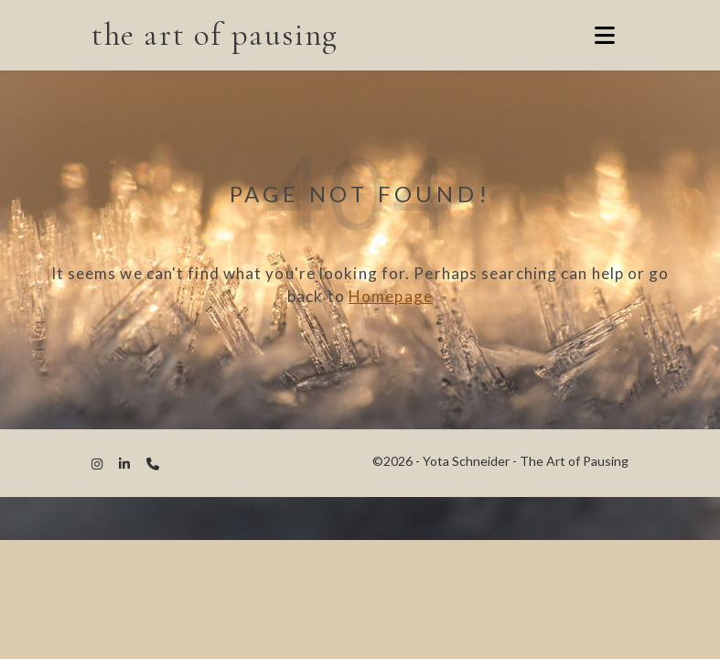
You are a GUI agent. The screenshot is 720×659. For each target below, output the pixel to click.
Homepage (391, 296)
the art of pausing (215, 35)
